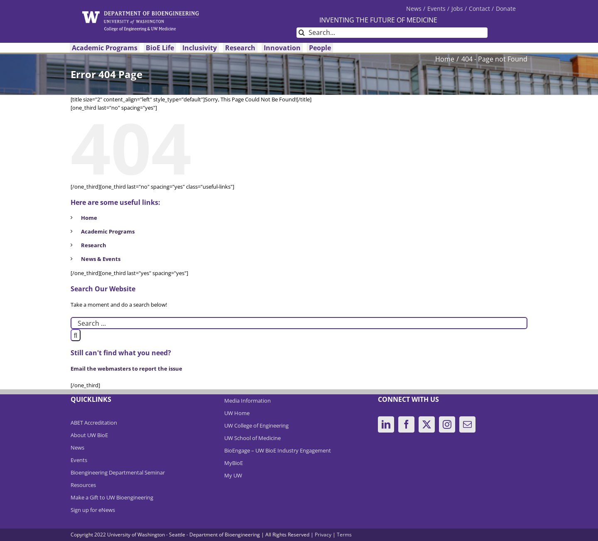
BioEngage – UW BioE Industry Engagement (277, 450)
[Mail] (467, 424)
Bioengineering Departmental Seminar (118, 472)
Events (79, 460)
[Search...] (392, 33)
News (77, 447)
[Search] (302, 33)
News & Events (100, 259)
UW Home (237, 413)
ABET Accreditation (94, 422)
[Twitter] (427, 424)
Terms (344, 534)
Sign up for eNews (93, 510)
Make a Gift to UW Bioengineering (112, 497)
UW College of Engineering (256, 425)
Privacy (323, 534)
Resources (83, 485)
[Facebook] (406, 424)
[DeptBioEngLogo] (140, 13)
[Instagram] (447, 424)
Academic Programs (108, 231)
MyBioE (233, 463)
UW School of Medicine (252, 438)
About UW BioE (89, 435)
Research (93, 245)
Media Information (247, 400)
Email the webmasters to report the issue (126, 368)
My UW (233, 475)
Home (89, 217)
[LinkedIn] (386, 424)
